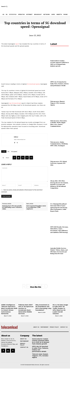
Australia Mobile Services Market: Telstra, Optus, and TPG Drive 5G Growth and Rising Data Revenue (59, 250)
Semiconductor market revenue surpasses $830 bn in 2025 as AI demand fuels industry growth (59, 63)
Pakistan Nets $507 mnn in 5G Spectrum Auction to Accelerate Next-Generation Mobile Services (26, 307)
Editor (16, 137)
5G (8, 151)
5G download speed (33, 84)
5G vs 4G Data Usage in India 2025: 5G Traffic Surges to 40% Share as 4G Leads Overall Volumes (60, 307)
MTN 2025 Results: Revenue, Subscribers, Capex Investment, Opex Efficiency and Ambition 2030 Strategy (59, 229)
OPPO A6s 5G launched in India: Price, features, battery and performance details (59, 83)
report (17, 44)
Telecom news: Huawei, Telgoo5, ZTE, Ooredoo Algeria (57, 103)
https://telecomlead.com (19, 139)
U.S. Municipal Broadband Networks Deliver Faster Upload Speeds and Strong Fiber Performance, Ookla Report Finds (58, 207)
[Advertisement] (59, 266)
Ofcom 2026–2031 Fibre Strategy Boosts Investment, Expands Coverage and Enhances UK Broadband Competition (59, 184)
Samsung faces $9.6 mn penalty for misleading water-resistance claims (12, 207)
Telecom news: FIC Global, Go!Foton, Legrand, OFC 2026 (58, 163)
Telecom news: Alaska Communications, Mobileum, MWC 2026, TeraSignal (59, 143)
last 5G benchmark (15, 103)
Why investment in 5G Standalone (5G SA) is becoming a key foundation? (41, 307)
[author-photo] (2, 312)
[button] (4, 6)
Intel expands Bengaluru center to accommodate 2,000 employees (36, 207)
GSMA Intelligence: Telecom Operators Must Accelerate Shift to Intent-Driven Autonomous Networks (9, 307)
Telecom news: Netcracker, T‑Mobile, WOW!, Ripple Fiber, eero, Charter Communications (58, 123)
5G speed (14, 151)
